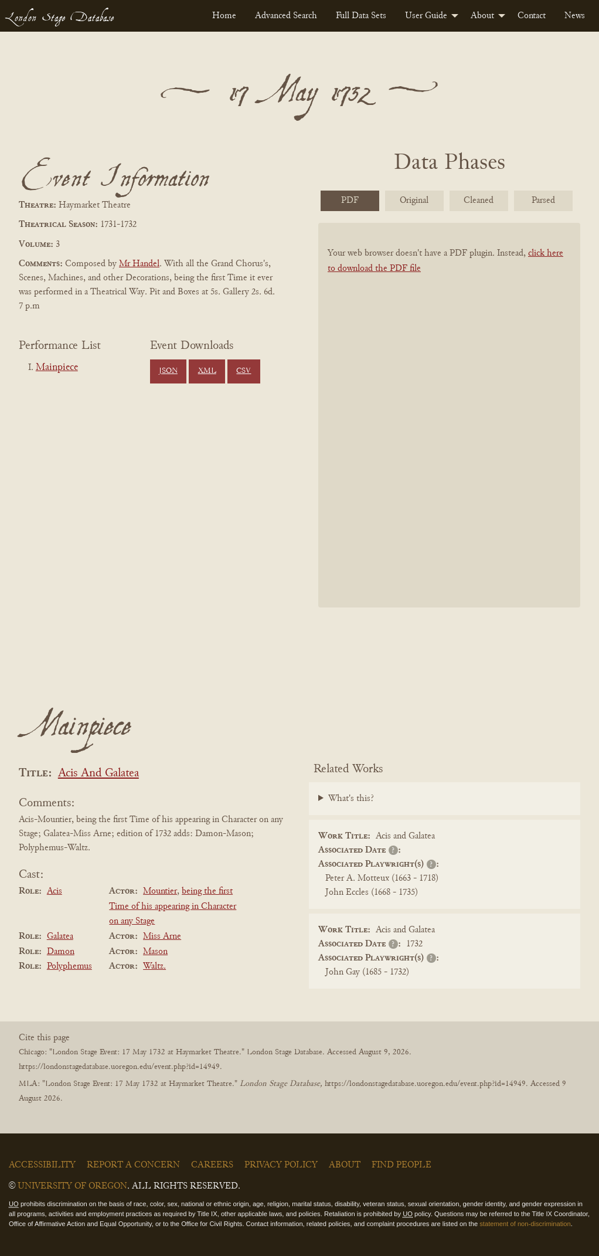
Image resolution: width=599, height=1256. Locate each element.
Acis (54, 891)
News (574, 16)
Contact (532, 16)
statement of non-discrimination (524, 1223)
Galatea (60, 936)
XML (207, 371)
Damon (60, 951)
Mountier (160, 891)
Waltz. (154, 966)
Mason (155, 951)
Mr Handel (139, 264)
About (482, 16)
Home (224, 16)
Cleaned (479, 200)
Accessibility (42, 1165)
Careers (212, 1165)
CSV (243, 371)
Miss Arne (162, 936)
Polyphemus (69, 966)
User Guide (426, 16)
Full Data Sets (361, 16)
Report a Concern (133, 1165)
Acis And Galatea (98, 774)
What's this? (351, 798)
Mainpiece (57, 367)
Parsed (543, 200)
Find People (401, 1165)
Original (414, 200)
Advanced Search (286, 16)
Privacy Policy (281, 1165)
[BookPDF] (449, 415)
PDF (350, 200)
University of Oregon (72, 1186)
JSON (168, 371)
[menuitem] (224, 16)
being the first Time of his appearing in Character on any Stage (172, 906)
